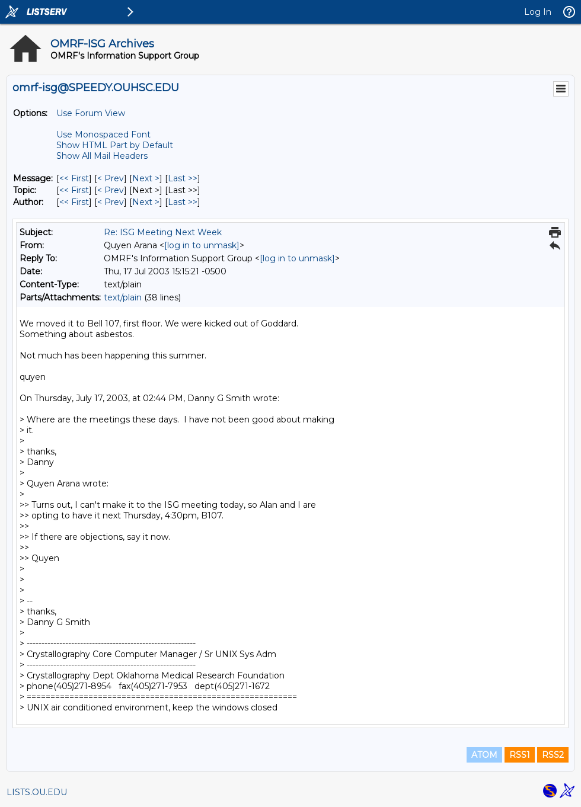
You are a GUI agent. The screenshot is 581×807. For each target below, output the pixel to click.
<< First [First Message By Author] (74, 202)
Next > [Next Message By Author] (145, 202)
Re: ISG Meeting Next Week (163, 232)
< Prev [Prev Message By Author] (110, 202)
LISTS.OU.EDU (37, 792)
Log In (537, 12)
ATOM (484, 755)
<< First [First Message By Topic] (74, 190)
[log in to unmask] (202, 245)
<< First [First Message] (74, 178)
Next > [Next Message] (145, 178)
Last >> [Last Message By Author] (182, 202)
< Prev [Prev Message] (110, 178)
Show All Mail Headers (102, 155)
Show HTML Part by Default (114, 145)
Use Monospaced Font (103, 134)
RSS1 (519, 755)
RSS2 (553, 755)
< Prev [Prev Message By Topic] (110, 190)
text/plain (123, 297)
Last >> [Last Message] (182, 178)
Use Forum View (90, 113)
